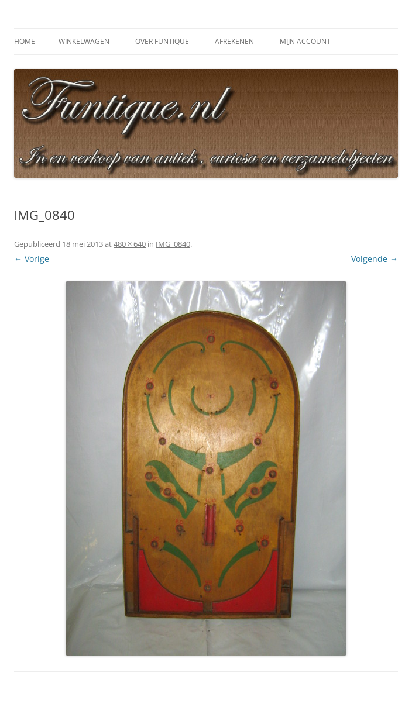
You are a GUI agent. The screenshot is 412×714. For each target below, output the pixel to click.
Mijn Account (305, 41)
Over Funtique (162, 41)
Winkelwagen (84, 41)
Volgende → (374, 258)
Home (24, 41)
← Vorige (31, 258)
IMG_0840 (173, 244)
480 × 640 (130, 244)
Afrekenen (234, 41)
